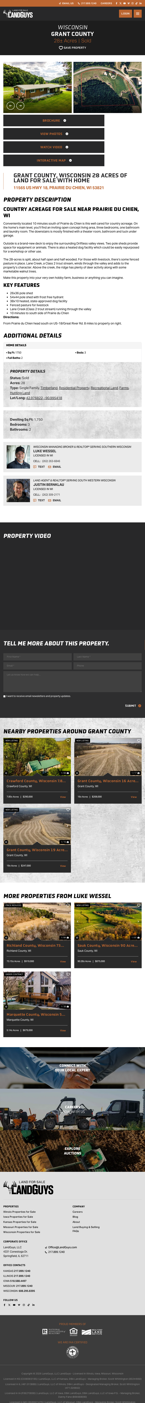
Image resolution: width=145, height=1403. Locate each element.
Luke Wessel (44, 424)
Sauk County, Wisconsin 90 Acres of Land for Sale (107, 923)
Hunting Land (20, 366)
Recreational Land (104, 361)
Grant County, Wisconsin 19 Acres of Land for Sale (36, 827)
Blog (75, 1195)
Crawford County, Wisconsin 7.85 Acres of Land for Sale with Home (36, 758)
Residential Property (74, 361)
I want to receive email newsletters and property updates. (38, 673)
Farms (124, 361)
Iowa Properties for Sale (18, 1195)
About (76, 1200)
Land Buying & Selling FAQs (86, 1208)
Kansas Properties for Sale (19, 1200)
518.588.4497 (18, 1259)
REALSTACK (79, 1394)
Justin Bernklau (48, 458)
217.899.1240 (22, 1249)
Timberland (49, 361)
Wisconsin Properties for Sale (21, 1211)
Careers (78, 1190)
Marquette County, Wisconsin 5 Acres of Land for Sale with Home (36, 992)
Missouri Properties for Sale (20, 1206)
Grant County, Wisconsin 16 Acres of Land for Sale (107, 758)
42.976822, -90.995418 (44, 371)
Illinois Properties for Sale (19, 1190)
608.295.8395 (27, 1269)
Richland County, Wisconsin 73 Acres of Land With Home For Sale (36, 923)
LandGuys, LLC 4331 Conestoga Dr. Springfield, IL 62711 (15, 1230)
